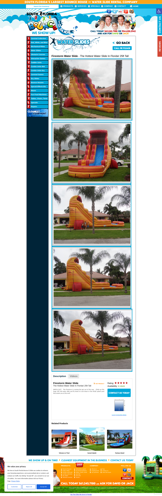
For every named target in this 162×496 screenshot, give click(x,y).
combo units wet (67, 472)
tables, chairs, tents (81, 472)
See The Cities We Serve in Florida (81, 494)
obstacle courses (67, 477)
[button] (159, 11)
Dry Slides (35, 78)
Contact (121, 6)
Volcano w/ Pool (64, 453)
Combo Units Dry (38, 70)
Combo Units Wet (38, 66)
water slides (66, 470)
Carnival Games (37, 74)
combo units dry (67, 474)
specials (78, 474)
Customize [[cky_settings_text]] (14, 487)
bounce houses (67, 469)
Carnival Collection (38, 38)
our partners (95, 472)
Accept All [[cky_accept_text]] (43, 487)
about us (94, 469)
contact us (105, 470)
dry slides (65, 475)
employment (95, 470)
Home (134, 6)
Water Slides (36, 50)
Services (82, 6)
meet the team (106, 472)
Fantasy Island (119, 453)
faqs (103, 469)
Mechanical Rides (38, 46)
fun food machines (81, 470)
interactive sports (81, 469)
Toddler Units (36, 62)
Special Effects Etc (38, 86)
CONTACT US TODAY (119, 393)
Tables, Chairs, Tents (39, 98)
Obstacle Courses (38, 54)
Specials (95, 6)
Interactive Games (38, 58)
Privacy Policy (15, 481)
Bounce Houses (37, 82)
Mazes (33, 90)
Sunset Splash (91, 453)
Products (68, 6)
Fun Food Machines (39, 94)
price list (78, 475)
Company (108, 6)
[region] (28, 477)
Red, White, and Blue (39, 42)
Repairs (34, 106)
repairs (78, 477)
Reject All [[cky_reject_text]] (29, 487)
